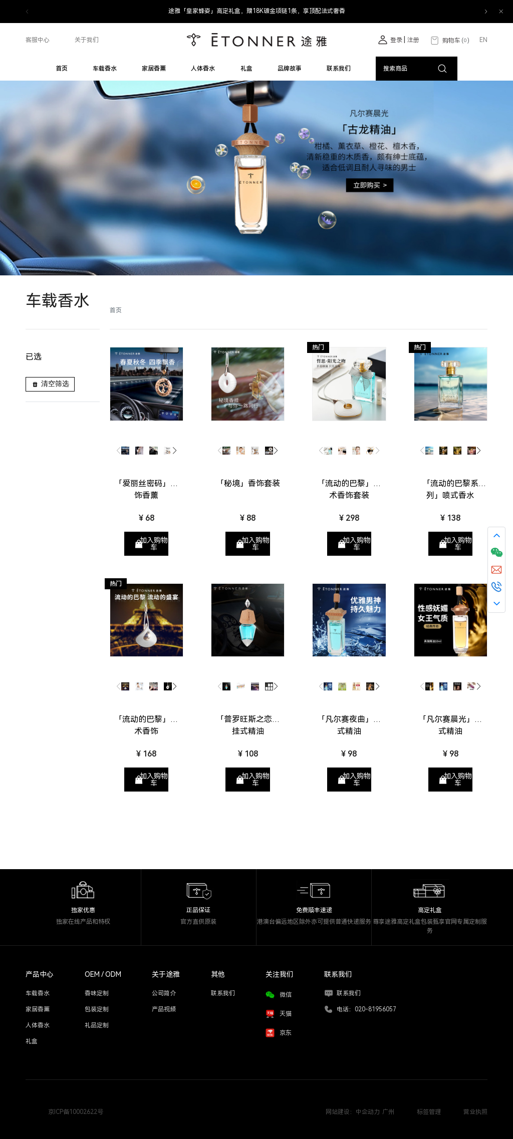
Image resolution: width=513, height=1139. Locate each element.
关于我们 (87, 40)
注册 (413, 40)
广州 (388, 1111)
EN (483, 40)
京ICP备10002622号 (75, 1111)
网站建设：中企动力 (353, 1111)
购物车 (449, 41)
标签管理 (429, 1111)
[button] (485, 12)
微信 (286, 994)
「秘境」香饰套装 (248, 483)
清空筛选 (50, 383)
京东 (286, 1032)
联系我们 (349, 993)
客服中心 (38, 40)
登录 (397, 40)
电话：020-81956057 (366, 1009)
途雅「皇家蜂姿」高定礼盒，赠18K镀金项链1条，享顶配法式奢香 (256, 11)
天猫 (286, 1013)
